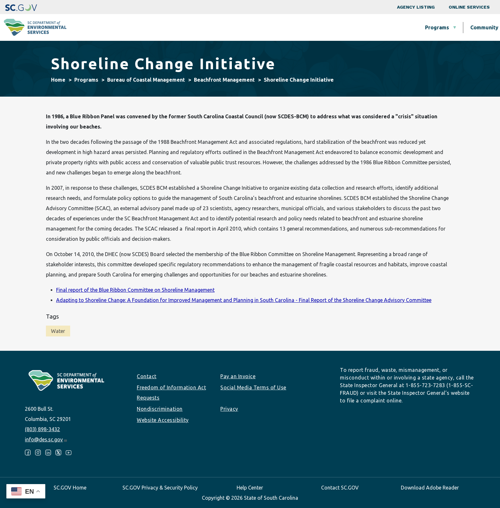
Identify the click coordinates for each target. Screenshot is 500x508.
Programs (185, 27)
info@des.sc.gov (46, 439)
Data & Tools (403, 27)
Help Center (250, 487)
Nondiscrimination (160, 409)
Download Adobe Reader (430, 487)
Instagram (38, 452)
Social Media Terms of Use (253, 387)
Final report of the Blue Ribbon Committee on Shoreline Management (135, 290)
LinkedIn (48, 452)
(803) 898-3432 (42, 429)
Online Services (469, 7)
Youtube (68, 452)
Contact (147, 376)
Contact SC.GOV (340, 487)
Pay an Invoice (237, 376)
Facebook (28, 452)
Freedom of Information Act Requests (171, 393)
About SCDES (457, 27)
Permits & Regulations (338, 27)
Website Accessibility (163, 420)
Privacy (229, 409)
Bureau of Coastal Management (146, 80)
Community (232, 27)
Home (58, 80)
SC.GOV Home (70, 487)
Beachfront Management (224, 80)
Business (278, 27)
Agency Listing (416, 7)
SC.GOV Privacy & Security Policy (160, 487)
